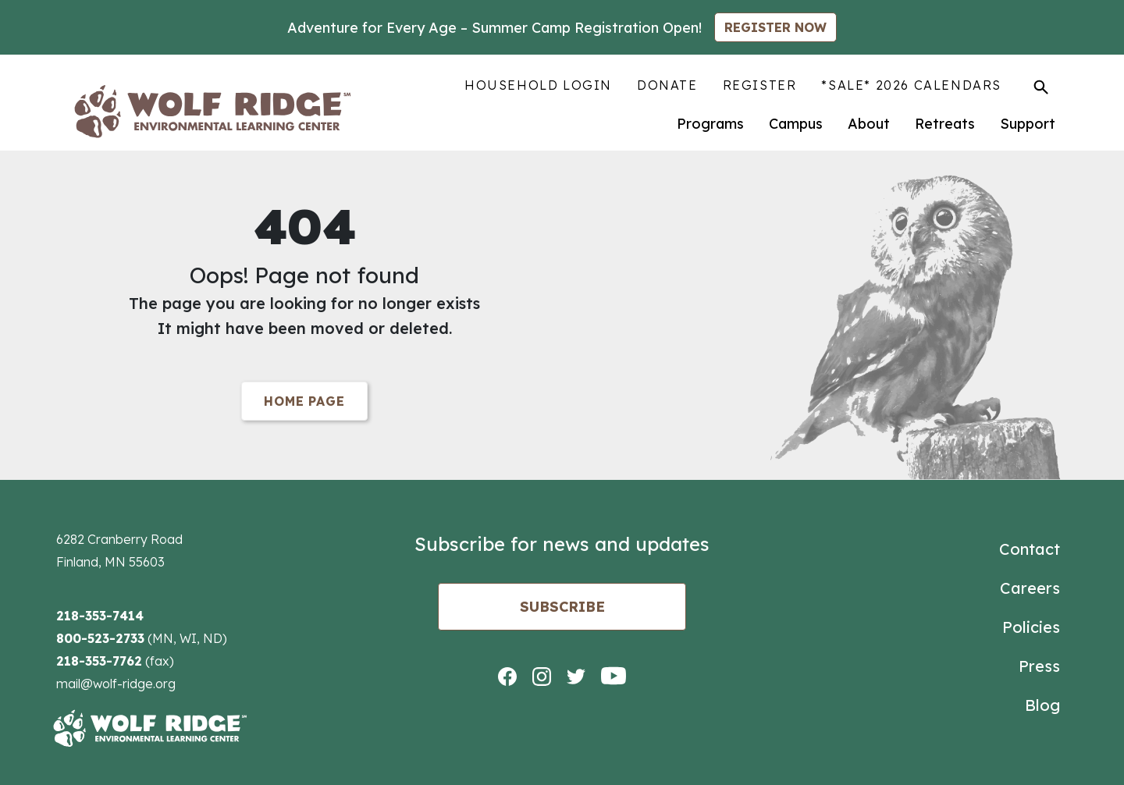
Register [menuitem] (760, 85)
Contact (1029, 549)
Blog (1042, 705)
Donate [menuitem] (667, 85)
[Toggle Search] (1040, 87)
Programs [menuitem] (710, 124)
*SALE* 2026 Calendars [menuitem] (911, 85)
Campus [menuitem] (796, 124)
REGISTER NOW (775, 27)
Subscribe (562, 607)
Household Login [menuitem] (538, 85)
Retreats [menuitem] (945, 124)
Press (1039, 666)
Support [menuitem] (1027, 124)
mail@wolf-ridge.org (116, 683)
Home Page (304, 401)
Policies (1031, 627)
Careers (1030, 588)
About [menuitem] (869, 124)
